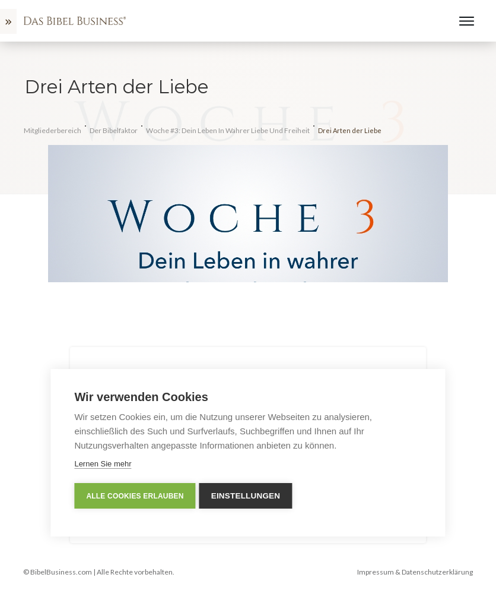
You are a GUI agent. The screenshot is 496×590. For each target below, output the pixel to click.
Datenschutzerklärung (437, 571)
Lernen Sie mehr (102, 463)
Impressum (375, 571)
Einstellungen (248, 495)
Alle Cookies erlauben (134, 496)
